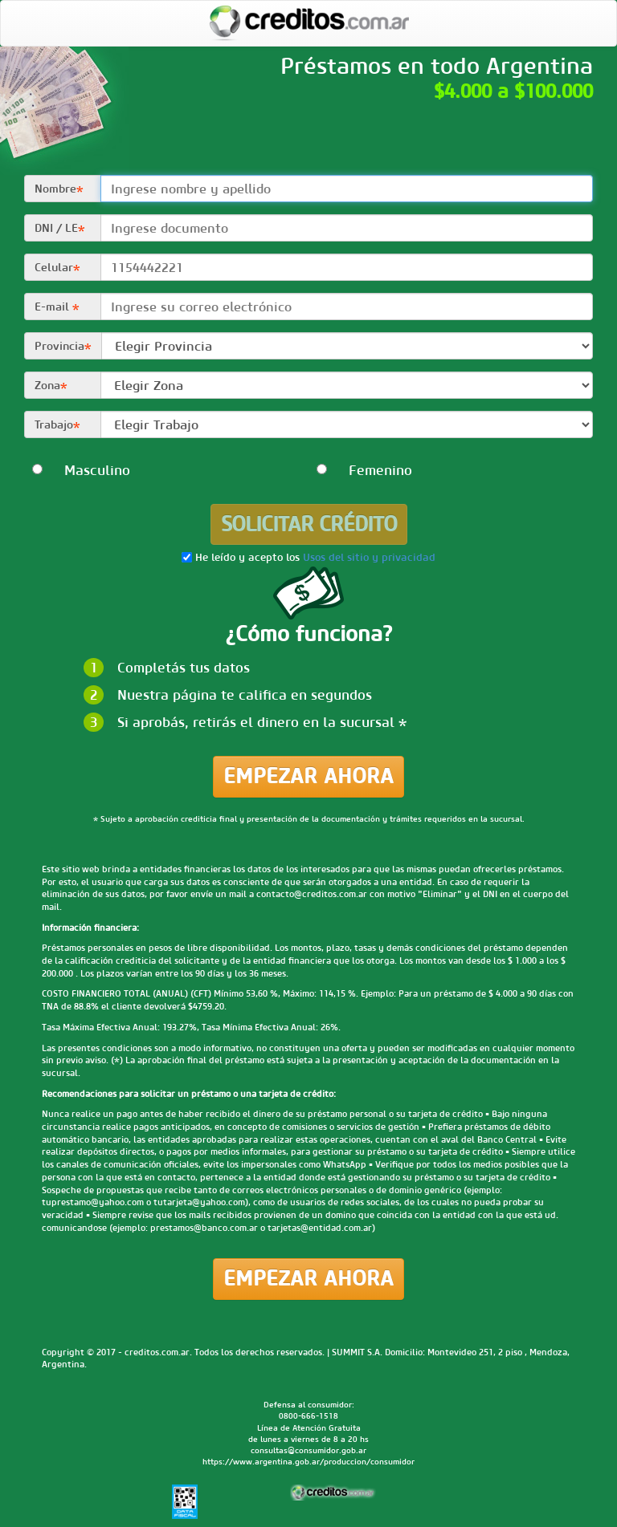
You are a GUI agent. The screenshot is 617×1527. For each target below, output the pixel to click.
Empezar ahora (308, 776)
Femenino (361, 470)
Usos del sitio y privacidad (369, 558)
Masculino (76, 470)
